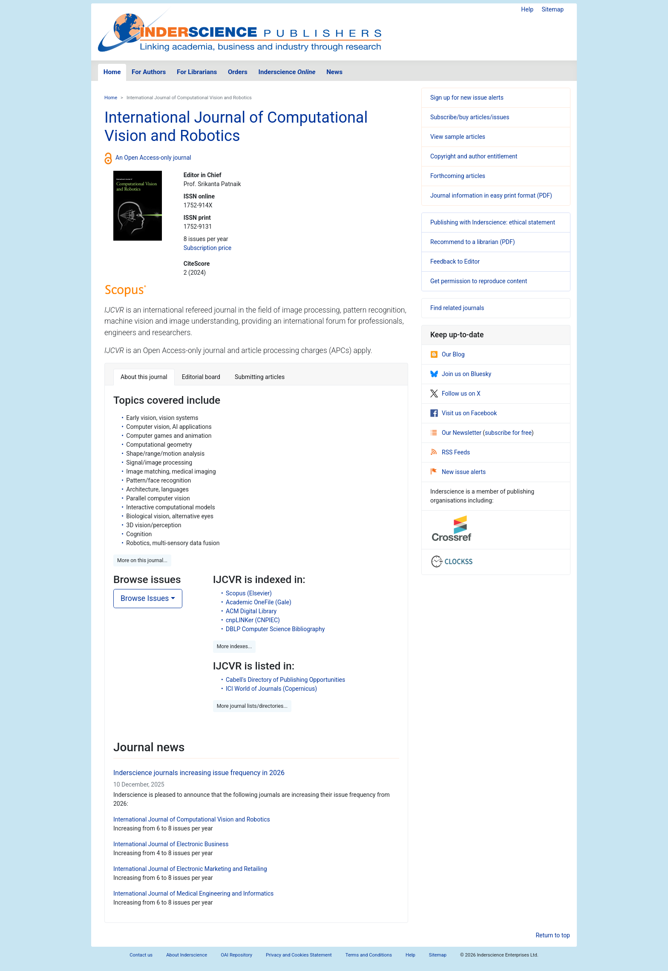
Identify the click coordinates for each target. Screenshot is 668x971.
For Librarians (197, 72)
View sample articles (457, 136)
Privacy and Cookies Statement (299, 955)
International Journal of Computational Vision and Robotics (191, 819)
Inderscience (287, 72)
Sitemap (553, 9)
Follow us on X (455, 393)
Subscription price (207, 247)
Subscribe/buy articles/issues (469, 117)
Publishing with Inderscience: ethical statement (492, 222)
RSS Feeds (450, 452)
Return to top (553, 935)
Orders (238, 72)
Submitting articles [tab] (260, 376)
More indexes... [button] (234, 646)
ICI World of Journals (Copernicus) (271, 688)
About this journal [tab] (144, 376)
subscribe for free (508, 432)
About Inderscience (186, 955)
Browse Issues (145, 598)
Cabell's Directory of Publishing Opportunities (285, 679)
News (334, 72)
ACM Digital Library (251, 611)
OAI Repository (236, 955)
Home (112, 72)
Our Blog (447, 354)
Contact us (141, 955)
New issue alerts (458, 471)
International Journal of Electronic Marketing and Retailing (190, 868)
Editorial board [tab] (201, 376)
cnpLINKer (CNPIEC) (253, 620)
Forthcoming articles (457, 175)
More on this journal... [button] (142, 560)
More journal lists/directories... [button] (252, 706)
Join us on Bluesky (460, 374)
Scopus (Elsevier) (249, 593)
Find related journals (457, 308)
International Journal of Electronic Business (170, 844)
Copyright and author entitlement (473, 156)
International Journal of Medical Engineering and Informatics (193, 893)
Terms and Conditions (369, 955)
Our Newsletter (457, 432)
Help (527, 9)
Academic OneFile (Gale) (258, 602)
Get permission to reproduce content (478, 281)
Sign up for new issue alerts (467, 97)
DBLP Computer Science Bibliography (275, 629)
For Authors (149, 72)
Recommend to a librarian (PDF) (472, 241)
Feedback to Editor (455, 261)
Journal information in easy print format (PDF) (491, 195)
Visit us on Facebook (463, 413)
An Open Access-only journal (153, 157)
